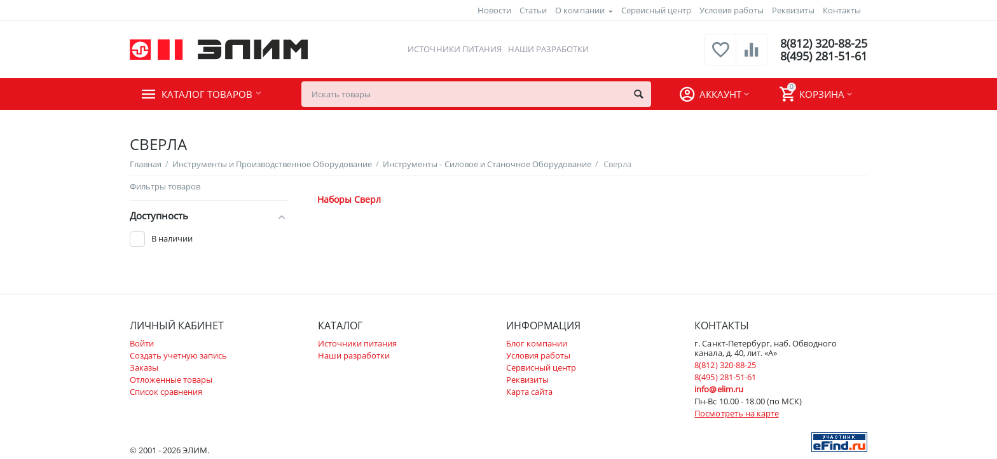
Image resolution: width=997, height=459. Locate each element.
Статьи (533, 10)
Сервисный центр (656, 10)
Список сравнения (166, 391)
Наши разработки (548, 49)
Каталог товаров (207, 94)
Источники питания (454, 49)
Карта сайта (529, 391)
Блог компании (536, 343)
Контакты (842, 10)
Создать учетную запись (178, 355)
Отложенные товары (171, 379)
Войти (142, 343)
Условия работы (731, 10)
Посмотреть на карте (736, 413)
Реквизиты (793, 10)
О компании (579, 10)
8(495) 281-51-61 (823, 56)
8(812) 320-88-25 (823, 43)
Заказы (144, 367)
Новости (494, 10)
